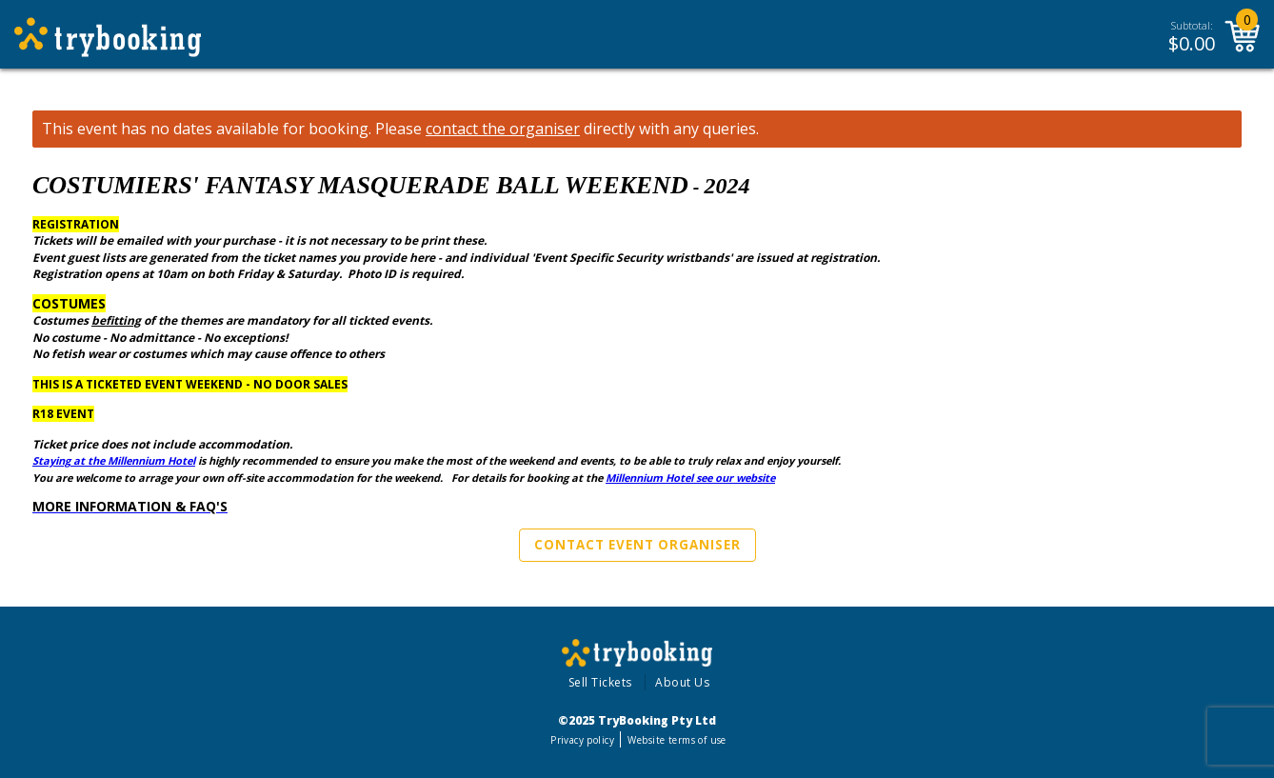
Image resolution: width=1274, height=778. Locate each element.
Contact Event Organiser (637, 544)
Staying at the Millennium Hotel (113, 460)
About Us (682, 682)
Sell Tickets (600, 682)
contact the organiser (503, 129)
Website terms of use (676, 740)
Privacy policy (582, 740)
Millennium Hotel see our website (690, 477)
